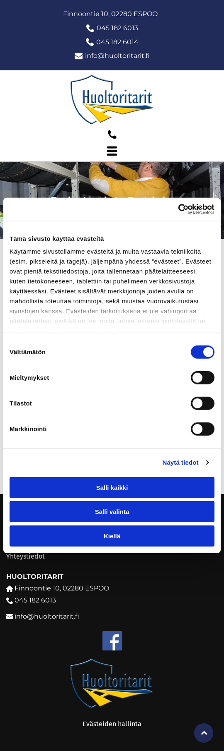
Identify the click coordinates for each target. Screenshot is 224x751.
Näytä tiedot (181, 462)
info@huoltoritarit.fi (117, 56)
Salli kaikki (112, 487)
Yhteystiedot (25, 556)
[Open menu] (112, 151)
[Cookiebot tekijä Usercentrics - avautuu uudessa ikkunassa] (178, 209)
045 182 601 (115, 42)
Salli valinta (112, 511)
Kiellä (112, 536)
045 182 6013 (117, 28)
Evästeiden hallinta (112, 724)
